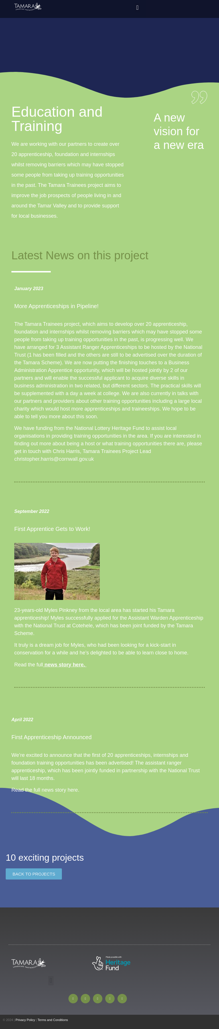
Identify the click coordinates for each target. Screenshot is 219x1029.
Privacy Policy (25, 1020)
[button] (137, 7)
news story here (64, 665)
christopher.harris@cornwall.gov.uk (54, 459)
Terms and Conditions (53, 1020)
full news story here (56, 790)
